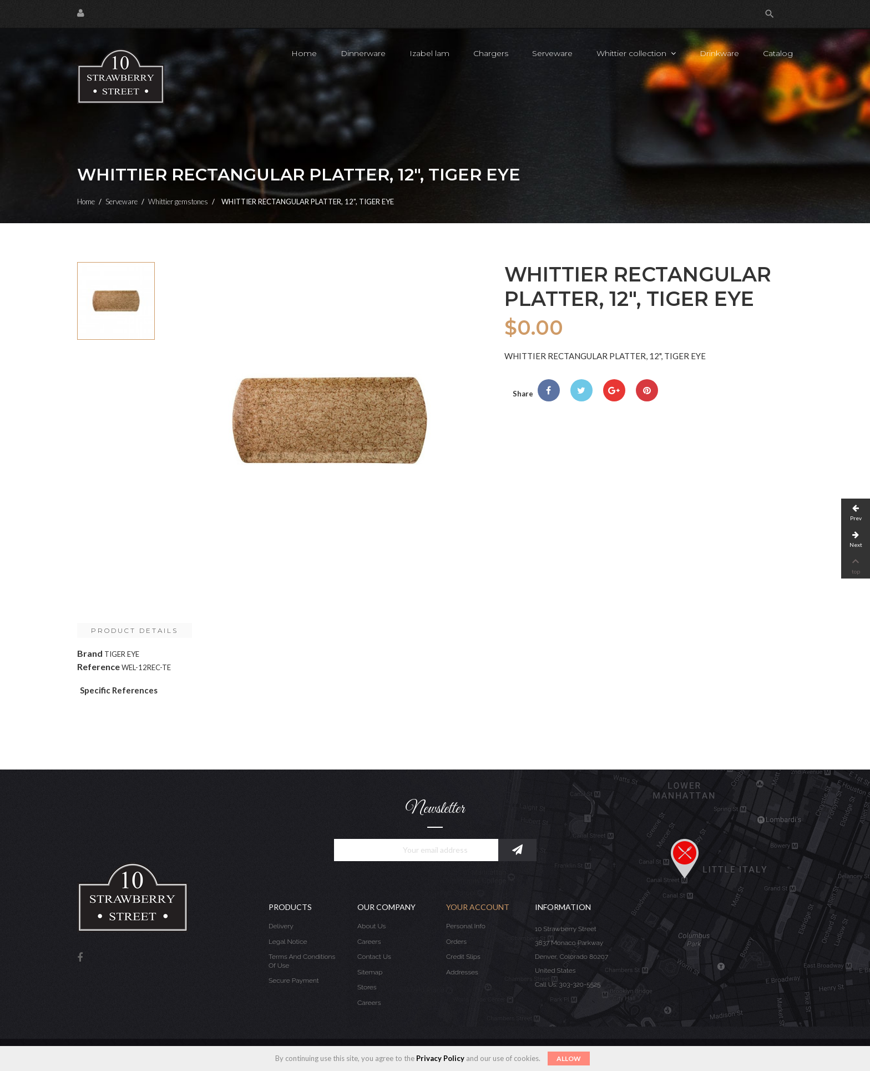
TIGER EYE (121, 654)
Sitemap (369, 972)
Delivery (281, 926)
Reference (98, 666)
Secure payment (294, 980)
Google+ (614, 390)
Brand (90, 653)
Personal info (465, 926)
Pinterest (647, 390)
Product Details (134, 630)
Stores (367, 987)
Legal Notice (288, 942)
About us (371, 926)
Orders (456, 942)
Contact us (374, 957)
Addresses (462, 972)
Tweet (581, 390)
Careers (369, 942)
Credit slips (463, 957)
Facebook (80, 958)
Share (549, 390)
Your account (477, 907)
